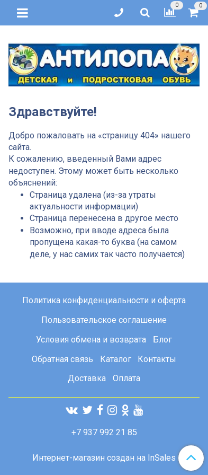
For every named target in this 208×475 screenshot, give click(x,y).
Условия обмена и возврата (91, 340)
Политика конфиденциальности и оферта (104, 300)
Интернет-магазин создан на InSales (104, 458)
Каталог (115, 359)
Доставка (87, 378)
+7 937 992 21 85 (104, 432)
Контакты (157, 359)
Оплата (126, 378)
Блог (162, 340)
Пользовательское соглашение (104, 320)
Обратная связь (62, 359)
